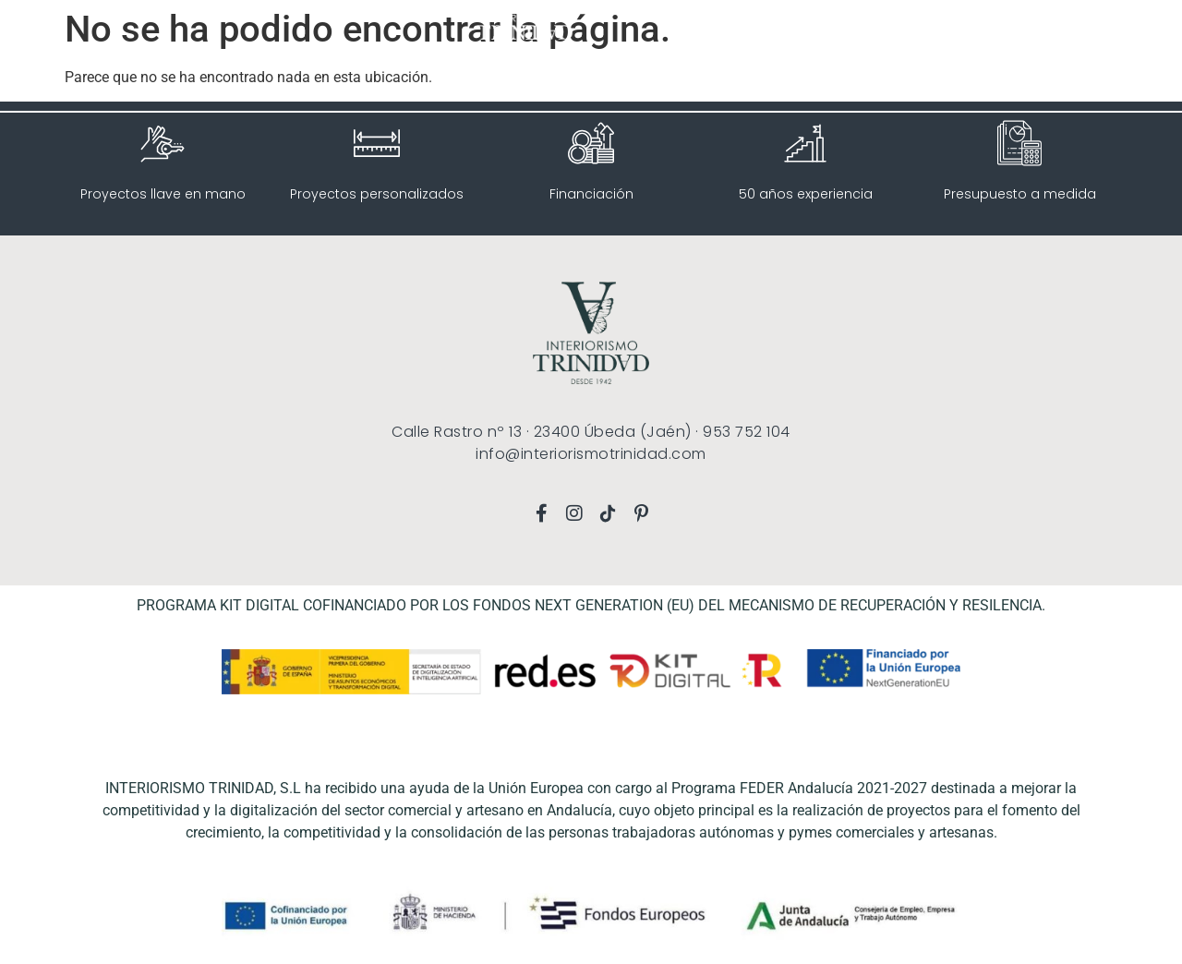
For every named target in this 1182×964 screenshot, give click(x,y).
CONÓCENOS (1033, 34)
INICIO (758, 34)
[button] (59, 55)
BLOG (1107, 34)
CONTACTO (1089, 76)
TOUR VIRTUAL (935, 34)
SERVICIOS (834, 34)
